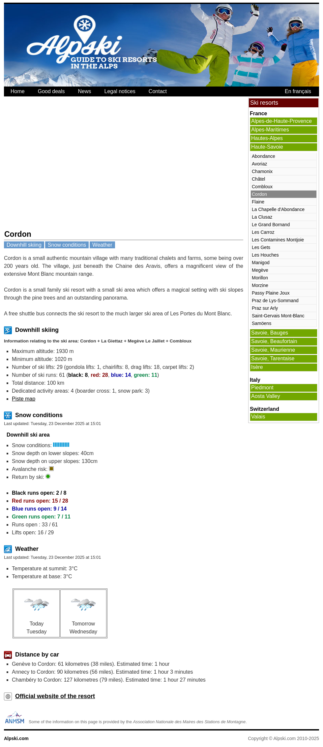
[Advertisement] (62, 163)
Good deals (51, 91)
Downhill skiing (24, 245)
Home (18, 91)
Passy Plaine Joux (270, 293)
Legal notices (119, 91)
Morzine (260, 285)
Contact (158, 91)
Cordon (259, 194)
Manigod (261, 262)
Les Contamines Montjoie (278, 239)
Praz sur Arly (265, 308)
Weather (102, 245)
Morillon (260, 277)
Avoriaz (259, 163)
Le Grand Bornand (271, 224)
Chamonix (262, 171)
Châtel (258, 179)
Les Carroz (263, 232)
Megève (260, 270)
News (84, 91)
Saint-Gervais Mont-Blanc (278, 315)
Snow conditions (67, 245)
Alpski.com (16, 738)
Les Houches (265, 255)
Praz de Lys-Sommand (275, 300)
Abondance (263, 156)
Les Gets (261, 247)
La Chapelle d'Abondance (278, 209)
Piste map (23, 399)
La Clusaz (262, 217)
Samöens (261, 323)
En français (298, 91)
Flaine (258, 201)
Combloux (262, 186)
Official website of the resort (55, 696)
